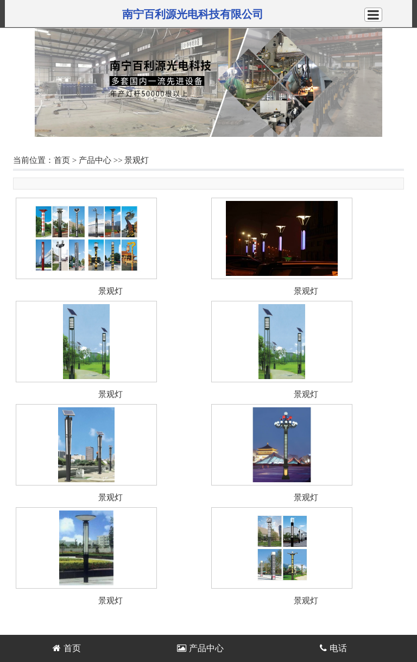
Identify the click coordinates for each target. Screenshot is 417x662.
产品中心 (95, 160)
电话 (333, 648)
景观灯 (136, 160)
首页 (62, 160)
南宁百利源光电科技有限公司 (192, 14)
